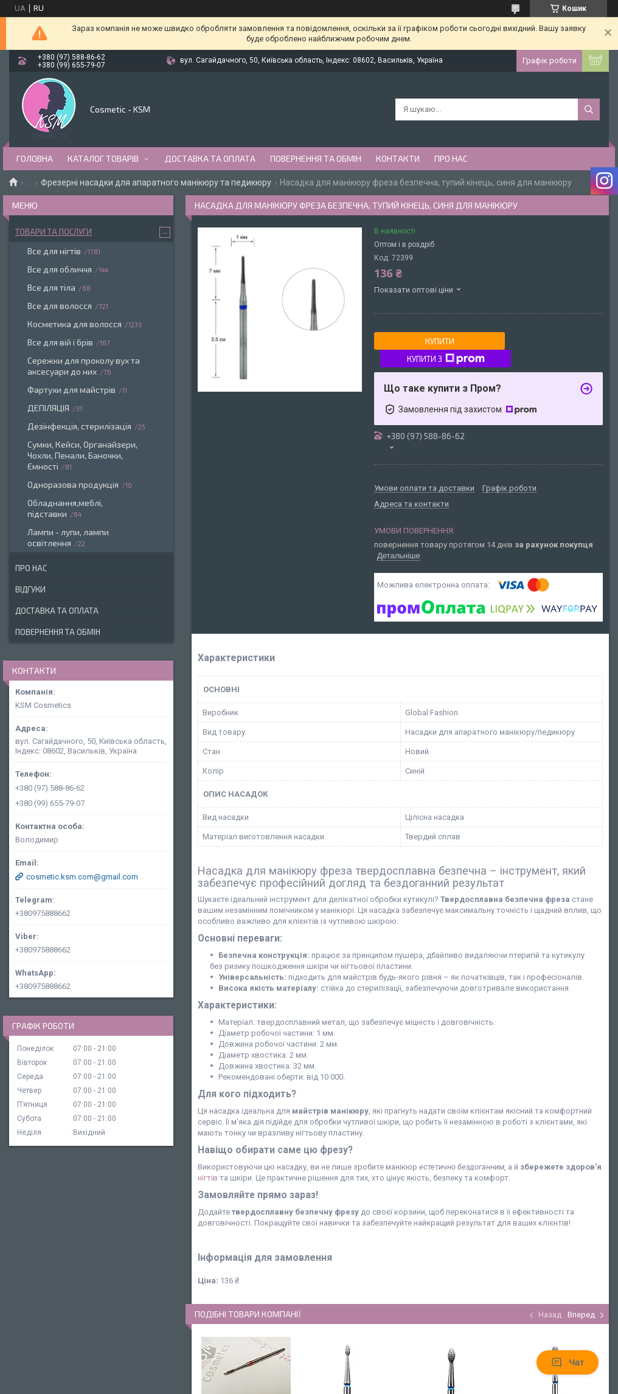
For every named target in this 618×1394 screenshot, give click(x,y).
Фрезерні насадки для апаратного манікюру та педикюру (156, 182)
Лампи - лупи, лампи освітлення (68, 537)
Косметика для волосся (74, 324)
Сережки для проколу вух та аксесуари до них (83, 365)
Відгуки (30, 589)
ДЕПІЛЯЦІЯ (48, 408)
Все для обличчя (59, 269)
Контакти (398, 158)
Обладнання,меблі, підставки (65, 508)
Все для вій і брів (60, 342)
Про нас (451, 158)
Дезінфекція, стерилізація (79, 426)
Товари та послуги (53, 232)
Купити (439, 341)
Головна (34, 158)
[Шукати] (589, 109)
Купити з (446, 358)
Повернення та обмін (315, 158)
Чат (567, 1362)
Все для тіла (51, 287)
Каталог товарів (103, 158)
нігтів (208, 1177)
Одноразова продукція (73, 484)
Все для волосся (59, 305)
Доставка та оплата (210, 158)
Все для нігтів (54, 251)
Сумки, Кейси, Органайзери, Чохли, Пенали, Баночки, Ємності (82, 455)
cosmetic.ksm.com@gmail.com (82, 876)
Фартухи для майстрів (71, 389)
